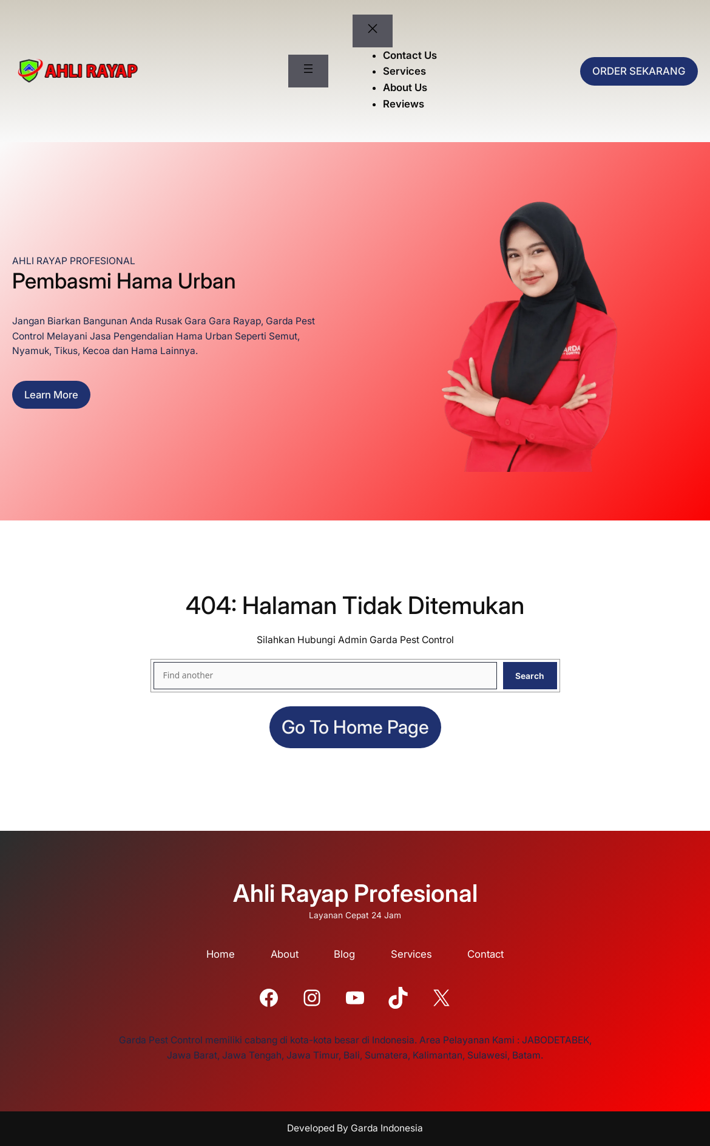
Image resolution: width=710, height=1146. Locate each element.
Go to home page (355, 727)
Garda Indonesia (387, 1128)
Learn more (51, 395)
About (285, 954)
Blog (344, 954)
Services (411, 954)
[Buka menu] (308, 71)
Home (220, 954)
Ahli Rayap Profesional (355, 893)
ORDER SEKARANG (639, 71)
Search (529, 676)
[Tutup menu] (373, 31)
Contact (485, 954)
